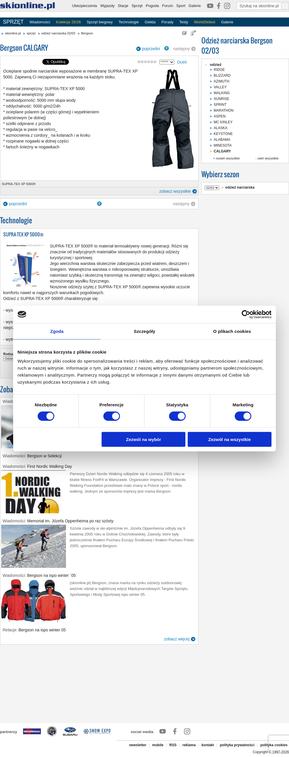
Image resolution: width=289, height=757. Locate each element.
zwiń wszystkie (267, 158)
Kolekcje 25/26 (68, 22)
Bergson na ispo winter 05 (42, 630)
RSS (173, 745)
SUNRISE (221, 99)
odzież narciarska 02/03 (58, 33)
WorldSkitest (204, 22)
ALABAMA (222, 140)
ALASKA (220, 128)
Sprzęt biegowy (100, 22)
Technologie (129, 22)
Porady (167, 22)
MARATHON (224, 110)
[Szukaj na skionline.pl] (285, 6)
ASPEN (220, 116)
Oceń (182, 62)
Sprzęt (137, 5)
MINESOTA (223, 145)
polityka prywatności (237, 745)
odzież (216, 64)
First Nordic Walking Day (49, 466)
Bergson (87, 33)
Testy (183, 22)
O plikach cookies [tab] (232, 331)
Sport (180, 5)
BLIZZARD (222, 75)
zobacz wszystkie (175, 191)
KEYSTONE (223, 134)
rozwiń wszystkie (228, 158)
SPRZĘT (13, 22)
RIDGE (219, 70)
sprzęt (31, 33)
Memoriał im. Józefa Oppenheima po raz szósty (70, 521)
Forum (167, 5)
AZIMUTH (221, 81)
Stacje (123, 5)
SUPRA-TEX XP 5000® (19, 184)
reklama (189, 745)
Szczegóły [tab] (144, 331)
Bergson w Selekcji (44, 456)
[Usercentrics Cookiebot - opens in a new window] (245, 314)
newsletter (137, 745)
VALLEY (220, 87)
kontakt (207, 745)
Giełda (150, 22)
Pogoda (152, 5)
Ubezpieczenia (84, 5)
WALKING (222, 93)
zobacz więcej (176, 639)
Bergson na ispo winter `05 (51, 575)
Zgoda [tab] (57, 331)
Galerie (195, 5)
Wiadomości (39, 22)
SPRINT (220, 105)
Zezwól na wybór (143, 439)
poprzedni (151, 48)
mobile (157, 745)
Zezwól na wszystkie (229, 439)
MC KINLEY (223, 122)
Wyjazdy (107, 5)
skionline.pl (13, 33)
